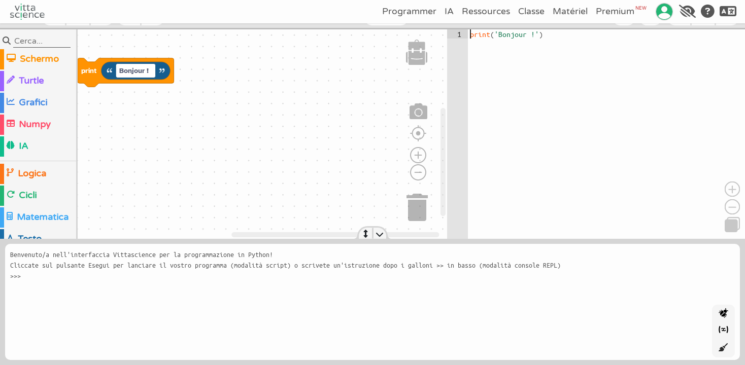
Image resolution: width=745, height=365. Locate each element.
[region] (223, 134)
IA (449, 11)
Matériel (570, 11)
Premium (621, 11)
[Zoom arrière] (418, 172)
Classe (531, 11)
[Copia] (732, 224)
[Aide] (707, 11)
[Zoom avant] (418, 155)
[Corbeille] (417, 206)
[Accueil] (27, 11)
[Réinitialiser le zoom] (418, 133)
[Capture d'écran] (418, 111)
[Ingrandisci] (732, 189)
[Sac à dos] (416, 52)
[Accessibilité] (687, 11)
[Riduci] (732, 206)
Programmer (409, 11)
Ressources (486, 11)
